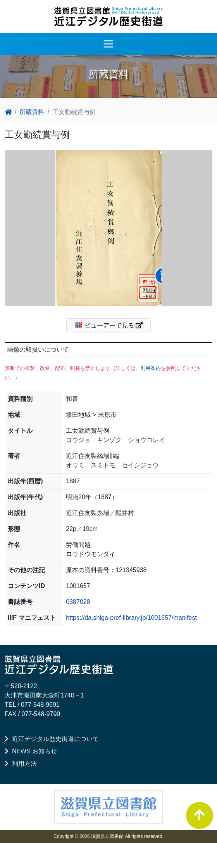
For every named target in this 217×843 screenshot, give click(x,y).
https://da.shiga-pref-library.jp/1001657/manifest (131, 617)
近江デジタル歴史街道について (52, 738)
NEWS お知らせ (31, 751)
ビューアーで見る (111, 325)
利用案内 (151, 368)
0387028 (78, 601)
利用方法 (21, 763)
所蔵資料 (31, 112)
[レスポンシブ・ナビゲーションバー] (108, 44)
